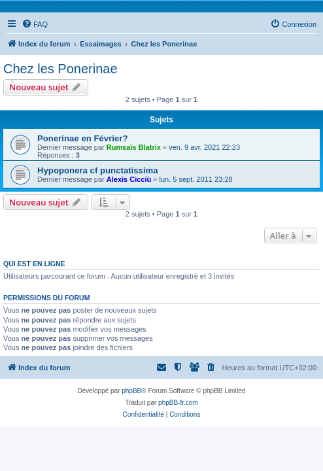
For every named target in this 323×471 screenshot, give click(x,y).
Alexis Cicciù (129, 179)
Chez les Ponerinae (60, 68)
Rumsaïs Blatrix (134, 147)
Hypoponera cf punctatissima (97, 170)
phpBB (131, 390)
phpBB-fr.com (178, 402)
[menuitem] (35, 24)
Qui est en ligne (34, 264)
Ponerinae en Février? (82, 138)
